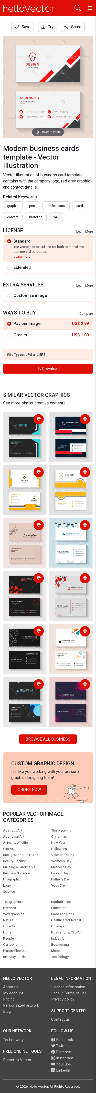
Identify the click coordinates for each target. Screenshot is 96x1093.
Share (72, 26)
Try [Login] (47, 26)
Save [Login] (22, 26)
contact (12, 217)
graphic (12, 206)
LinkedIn (60, 1070)
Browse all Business (48, 739)
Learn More (84, 231)
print (32, 206)
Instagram (62, 1058)
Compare (86, 313)
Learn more (22, 256)
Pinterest (61, 1052)
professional (56, 206)
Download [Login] (48, 368)
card (79, 206)
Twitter (59, 1046)
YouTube (61, 1064)
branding (35, 217)
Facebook (62, 1039)
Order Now (29, 789)
